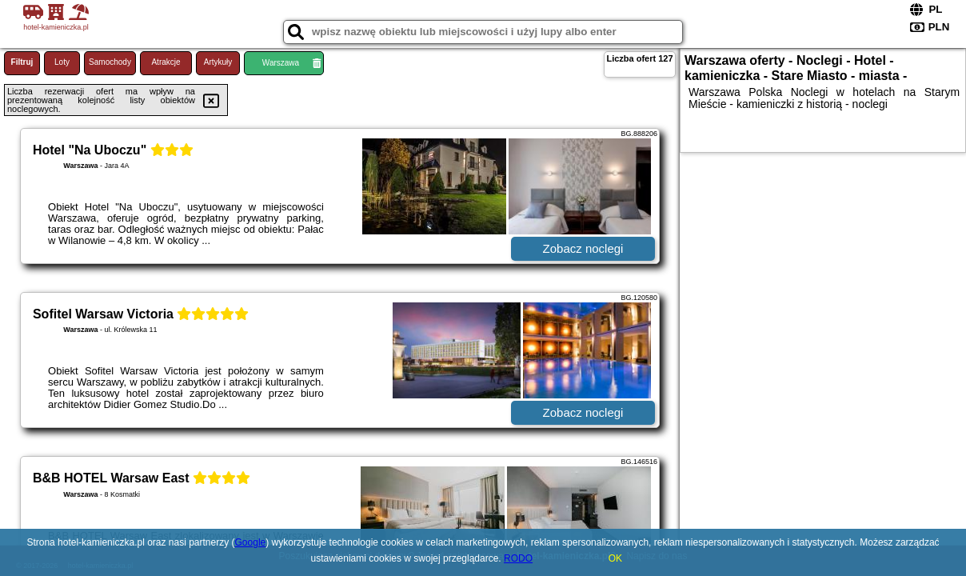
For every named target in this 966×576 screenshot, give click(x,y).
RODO (518, 558)
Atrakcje (165, 62)
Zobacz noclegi (583, 248)
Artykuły (218, 62)
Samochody (110, 62)
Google (250, 542)
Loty (62, 62)
